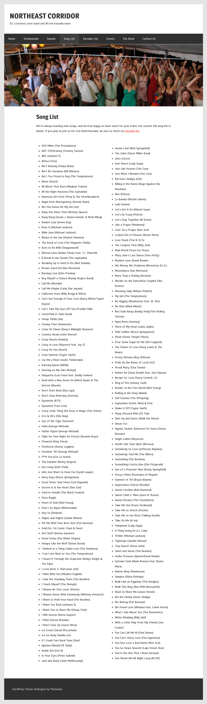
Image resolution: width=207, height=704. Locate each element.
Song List (69, 38)
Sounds (51, 38)
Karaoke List (90, 38)
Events (110, 38)
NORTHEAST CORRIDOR (44, 15)
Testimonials (31, 38)
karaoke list (132, 131)
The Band (128, 38)
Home (11, 38)
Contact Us (149, 38)
